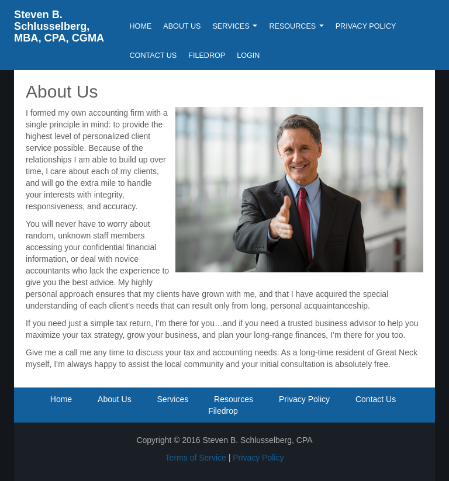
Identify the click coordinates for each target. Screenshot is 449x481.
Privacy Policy (366, 26)
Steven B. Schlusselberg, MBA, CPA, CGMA (59, 26)
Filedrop (206, 55)
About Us (182, 26)
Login (248, 55)
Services (234, 26)
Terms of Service (195, 457)
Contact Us (153, 55)
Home (141, 26)
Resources (296, 26)
